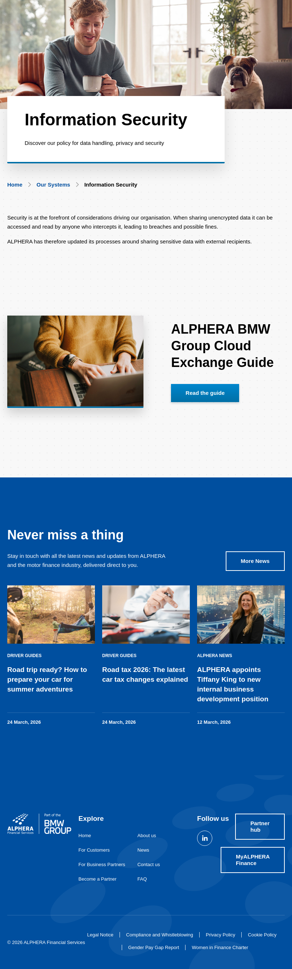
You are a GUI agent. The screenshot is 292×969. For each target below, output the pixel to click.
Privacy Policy (220, 934)
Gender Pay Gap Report (153, 947)
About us (146, 835)
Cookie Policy (262, 934)
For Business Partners (102, 864)
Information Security (110, 184)
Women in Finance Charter (220, 947)
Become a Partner (98, 879)
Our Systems (53, 184)
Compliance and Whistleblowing (159, 934)
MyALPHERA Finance (253, 859)
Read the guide (205, 400)
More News (255, 568)
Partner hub (260, 826)
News (143, 850)
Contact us (148, 864)
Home (14, 184)
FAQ (142, 879)
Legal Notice (100, 934)
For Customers (94, 850)
